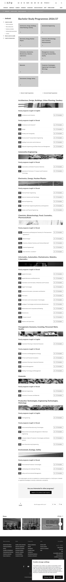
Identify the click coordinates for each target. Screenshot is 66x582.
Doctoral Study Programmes (50, 93)
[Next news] (60, 524)
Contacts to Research (32, 555)
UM (41, 2)
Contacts (7, 33)
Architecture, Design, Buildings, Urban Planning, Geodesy (28, 26)
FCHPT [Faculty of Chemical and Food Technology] (27, 2)
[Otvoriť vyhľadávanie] (61, 3)
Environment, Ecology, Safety (27, 78)
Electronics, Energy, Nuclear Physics (27, 39)
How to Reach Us (6, 555)
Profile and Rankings (7, 546)
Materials (22, 65)
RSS (62, 551)
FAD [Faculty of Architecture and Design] (32, 2)
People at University (7, 554)
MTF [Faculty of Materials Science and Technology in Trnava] (35, 2)
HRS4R (29, 546)
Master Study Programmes (27, 93)
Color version (60, 547)
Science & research (38, 7)
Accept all (58, 577)
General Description (7, 544)
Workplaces (46, 2)
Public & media (51, 7)
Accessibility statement (58, 553)
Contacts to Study (19, 555)
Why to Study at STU (9, 26)
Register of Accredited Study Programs (41, 492)
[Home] (3, 11)
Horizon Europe (43, 546)
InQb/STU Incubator (44, 548)
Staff (45, 7)
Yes (54, 504)
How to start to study (10, 35)
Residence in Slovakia (10, 28)
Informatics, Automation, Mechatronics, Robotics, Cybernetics (26, 53)
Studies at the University (20, 544)
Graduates (23, 7)
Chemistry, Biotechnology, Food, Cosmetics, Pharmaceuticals (49, 40)
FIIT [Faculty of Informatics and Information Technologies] (38, 2)
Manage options (48, 577)
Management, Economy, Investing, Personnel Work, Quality (49, 53)
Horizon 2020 (43, 544)
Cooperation (29, 7)
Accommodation (18, 554)
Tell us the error (59, 554)
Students (17, 7)
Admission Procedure (19, 548)
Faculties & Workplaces (8, 550)
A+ (58, 545)
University (5, 7)
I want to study (14, 11)
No (60, 504)
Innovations (30, 548)
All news (59, 516)
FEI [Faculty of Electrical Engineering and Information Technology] (24, 2)
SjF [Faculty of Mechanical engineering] (21, 2)
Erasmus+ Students (19, 552)
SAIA (41, 550)
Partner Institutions (32, 544)
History (4, 548)
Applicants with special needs (11, 31)
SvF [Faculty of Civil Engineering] (18, 2)
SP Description (59, 115)
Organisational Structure (8, 552)
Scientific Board (31, 550)
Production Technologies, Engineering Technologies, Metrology (49, 67)
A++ (61, 545)
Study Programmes (22, 11)
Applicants (11, 7)
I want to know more (10, 38)
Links (61, 7)
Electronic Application (19, 546)
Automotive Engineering (48, 26)
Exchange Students (19, 550)
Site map (61, 549)
